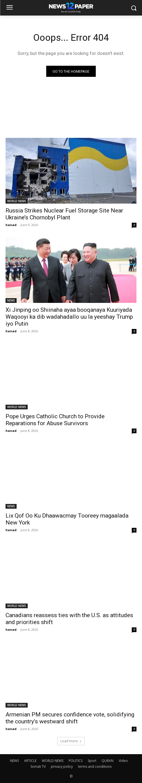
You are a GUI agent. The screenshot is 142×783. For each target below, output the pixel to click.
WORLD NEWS (16, 201)
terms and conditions (95, 766)
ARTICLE (30, 760)
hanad (11, 225)
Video (123, 760)
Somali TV (38, 766)
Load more (71, 741)
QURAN (107, 760)
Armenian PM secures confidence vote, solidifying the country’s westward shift (70, 718)
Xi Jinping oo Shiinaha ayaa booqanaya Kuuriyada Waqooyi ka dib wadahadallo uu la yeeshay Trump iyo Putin (69, 316)
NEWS (11, 300)
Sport (92, 760)
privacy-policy (62, 766)
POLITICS (75, 760)
